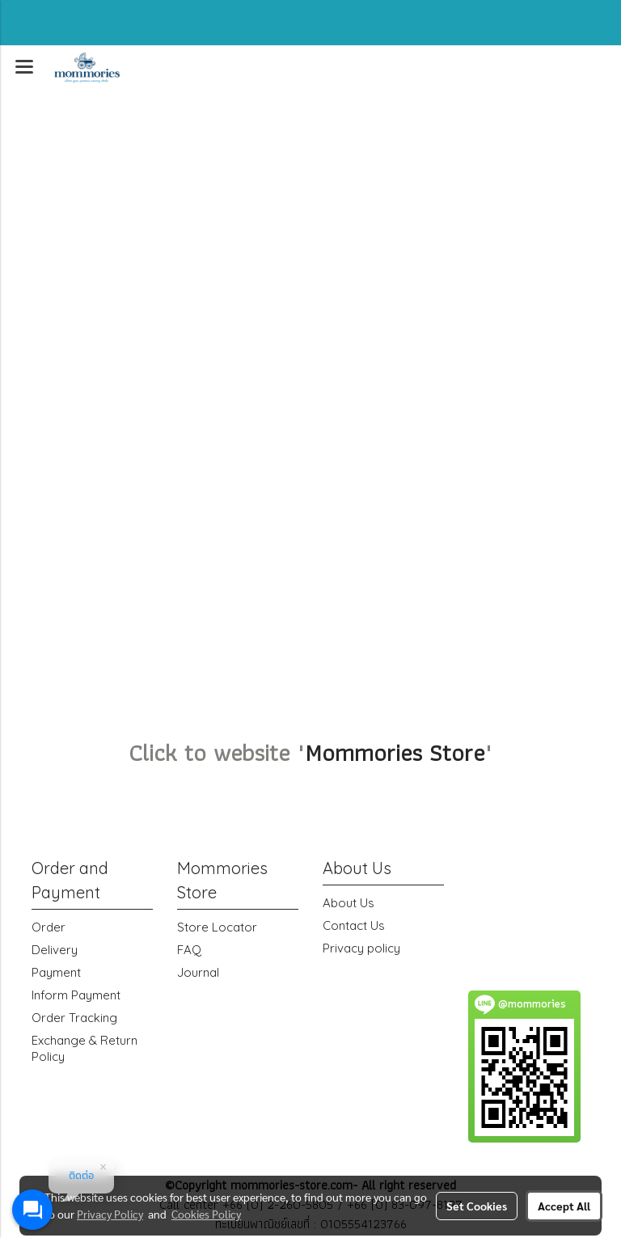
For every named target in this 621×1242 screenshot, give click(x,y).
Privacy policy (361, 948)
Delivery (55, 949)
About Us (348, 902)
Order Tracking (74, 1017)
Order (48, 927)
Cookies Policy (206, 1213)
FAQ (189, 949)
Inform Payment (76, 995)
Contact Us (354, 925)
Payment (56, 972)
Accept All (564, 1205)
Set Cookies (476, 1205)
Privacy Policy (110, 1213)
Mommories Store (394, 752)
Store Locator (217, 927)
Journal (198, 972)
